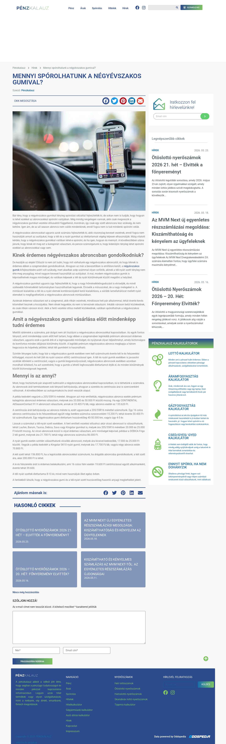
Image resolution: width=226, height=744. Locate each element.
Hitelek (112, 8)
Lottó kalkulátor (183, 353)
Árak (83, 8)
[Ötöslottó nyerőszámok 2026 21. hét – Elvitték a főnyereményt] (45, 529)
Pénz (71, 8)
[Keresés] (177, 7)
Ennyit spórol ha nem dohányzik (187, 465)
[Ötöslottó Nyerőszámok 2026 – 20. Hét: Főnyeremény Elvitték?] (45, 565)
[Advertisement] (113, 38)
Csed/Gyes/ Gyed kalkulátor (182, 436)
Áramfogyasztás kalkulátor (183, 378)
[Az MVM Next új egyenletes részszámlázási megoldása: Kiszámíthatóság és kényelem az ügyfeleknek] (113, 529)
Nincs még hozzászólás (26, 586)
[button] (105, 100)
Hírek (125, 8)
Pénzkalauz (27, 90)
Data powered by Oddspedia (170, 731)
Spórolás (97, 8)
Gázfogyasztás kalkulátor (181, 407)
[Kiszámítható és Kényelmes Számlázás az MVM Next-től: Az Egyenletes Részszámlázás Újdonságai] (113, 565)
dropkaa (32, 737)
